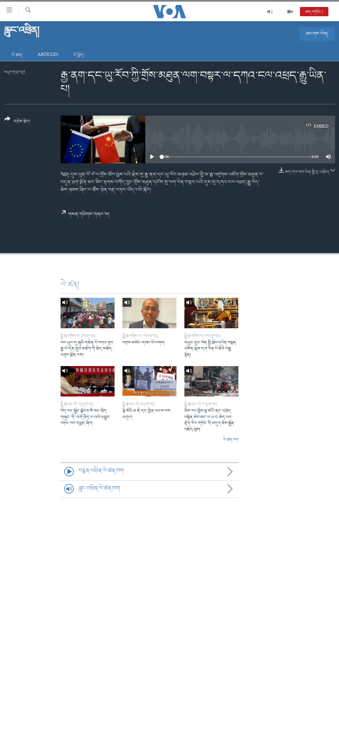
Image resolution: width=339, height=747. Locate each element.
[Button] (17, 122)
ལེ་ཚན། (17, 55)
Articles (48, 55)
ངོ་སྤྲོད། (78, 55)
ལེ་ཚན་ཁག (230, 440)
